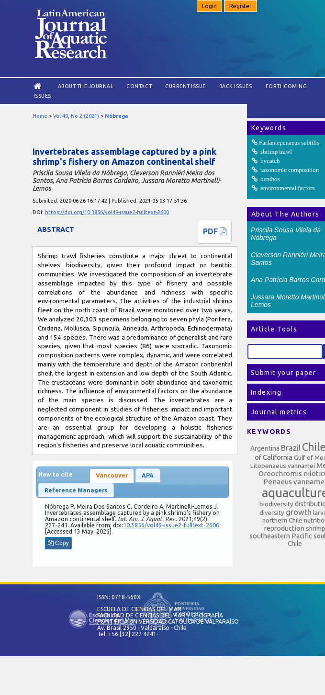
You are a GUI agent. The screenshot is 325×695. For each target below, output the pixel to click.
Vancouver (112, 475)
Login (209, 6)
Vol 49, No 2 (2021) (76, 116)
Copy (58, 543)
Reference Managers (76, 490)
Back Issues (235, 86)
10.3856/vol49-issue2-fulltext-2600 (171, 525)
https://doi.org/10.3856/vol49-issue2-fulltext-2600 (107, 212)
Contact (139, 86)
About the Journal (85, 86)
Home (40, 116)
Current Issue (185, 86)
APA (148, 475)
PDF (214, 231)
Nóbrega (116, 116)
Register (240, 6)
